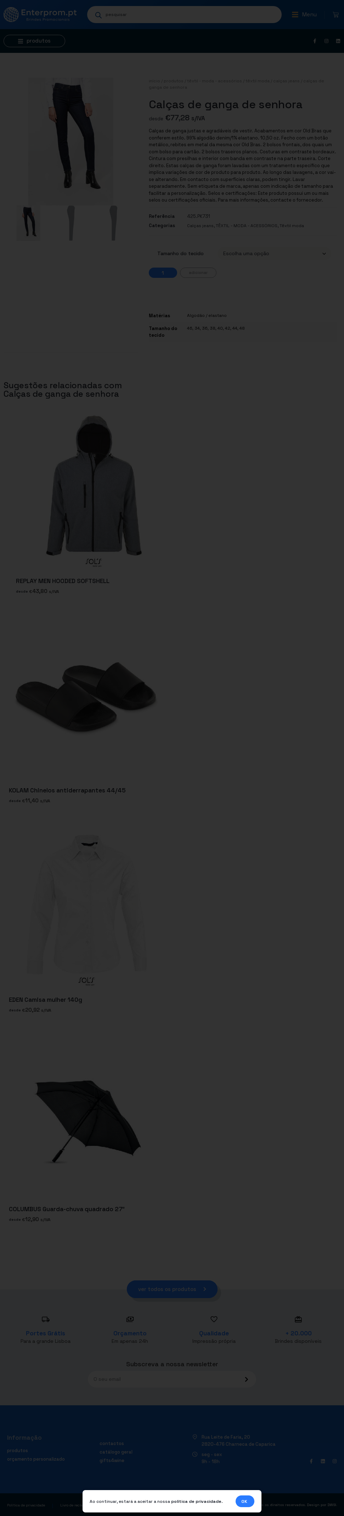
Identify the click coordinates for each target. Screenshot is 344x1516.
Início (154, 81)
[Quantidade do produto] (163, 273)
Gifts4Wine (112, 1460)
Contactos (112, 1443)
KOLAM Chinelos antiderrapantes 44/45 (67, 790)
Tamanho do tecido (180, 253)
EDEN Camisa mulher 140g (45, 1000)
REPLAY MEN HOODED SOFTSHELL (62, 581)
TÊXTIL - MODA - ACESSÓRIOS (214, 81)
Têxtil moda (258, 81)
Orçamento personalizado (36, 1459)
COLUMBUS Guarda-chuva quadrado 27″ (67, 1209)
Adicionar (198, 272)
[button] (304, 14)
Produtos (174, 81)
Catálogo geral (116, 1452)
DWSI (331, 1505)
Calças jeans (286, 81)
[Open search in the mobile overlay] (184, 14)
